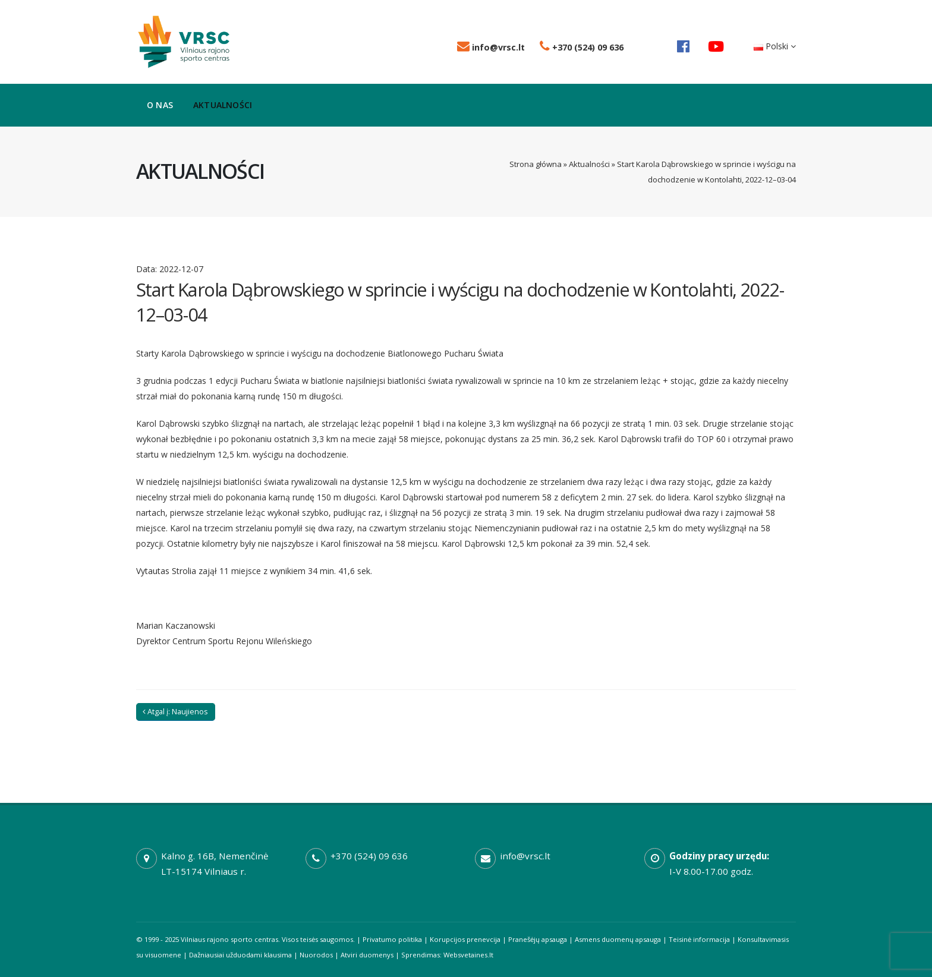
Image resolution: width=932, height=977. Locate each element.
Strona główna (535, 164)
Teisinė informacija (699, 939)
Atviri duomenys (367, 954)
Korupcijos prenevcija (465, 939)
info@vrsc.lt (491, 47)
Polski (775, 46)
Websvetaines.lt (468, 954)
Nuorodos (316, 954)
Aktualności (222, 105)
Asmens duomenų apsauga (618, 939)
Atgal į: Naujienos (175, 711)
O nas (160, 105)
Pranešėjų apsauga (537, 939)
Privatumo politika (392, 939)
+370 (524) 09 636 (582, 47)
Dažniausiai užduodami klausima (240, 954)
